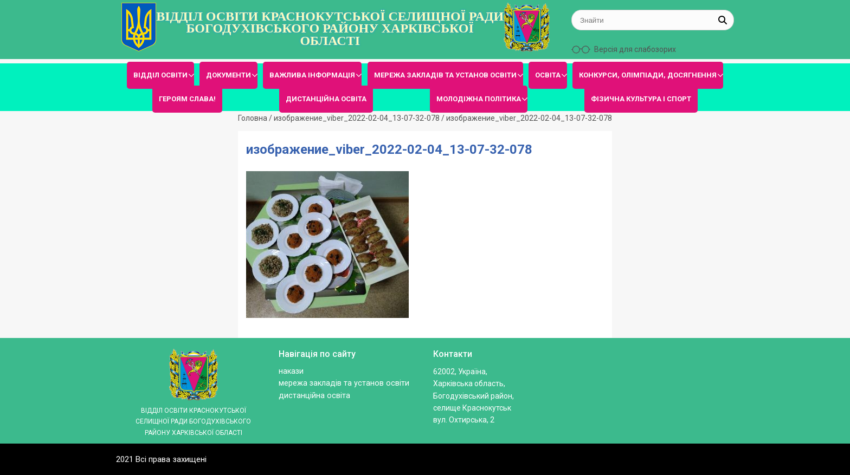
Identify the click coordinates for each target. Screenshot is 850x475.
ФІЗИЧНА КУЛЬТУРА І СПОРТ (641, 99)
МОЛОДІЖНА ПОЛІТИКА (478, 99)
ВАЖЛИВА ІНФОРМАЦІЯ (312, 75)
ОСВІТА (548, 75)
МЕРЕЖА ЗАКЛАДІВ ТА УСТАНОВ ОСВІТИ (445, 75)
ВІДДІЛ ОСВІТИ (160, 75)
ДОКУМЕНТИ (228, 75)
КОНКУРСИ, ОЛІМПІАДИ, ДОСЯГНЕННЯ (648, 75)
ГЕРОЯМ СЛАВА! (187, 99)
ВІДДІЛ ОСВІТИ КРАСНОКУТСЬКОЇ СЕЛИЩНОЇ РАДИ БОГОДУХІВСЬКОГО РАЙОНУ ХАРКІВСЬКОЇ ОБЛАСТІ (330, 28)
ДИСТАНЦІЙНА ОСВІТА (326, 99)
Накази (291, 371)
